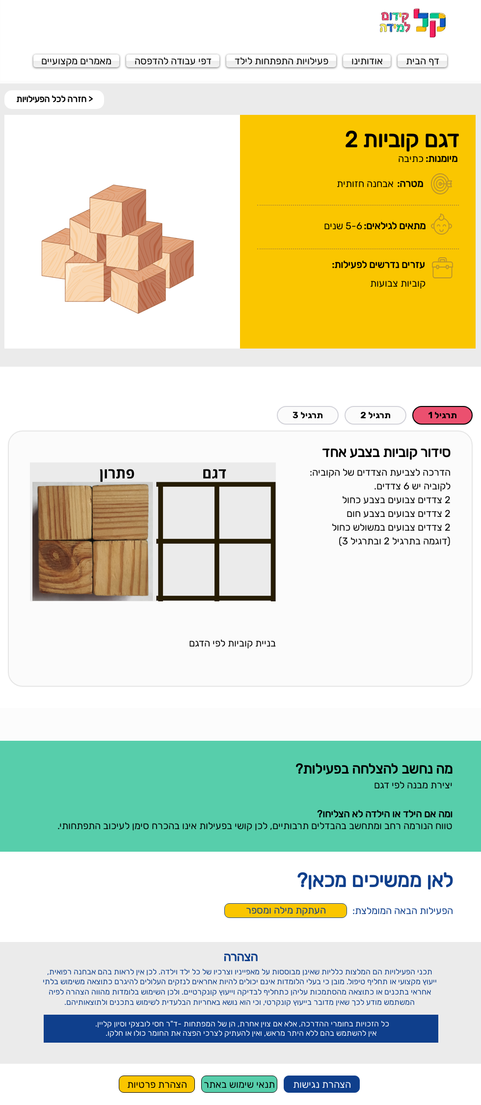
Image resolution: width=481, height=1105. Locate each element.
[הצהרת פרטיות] (157, 1084)
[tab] (442, 415)
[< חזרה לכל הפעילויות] (54, 99)
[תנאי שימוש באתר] (239, 1084)
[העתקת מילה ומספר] (285, 910)
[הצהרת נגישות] (322, 1084)
